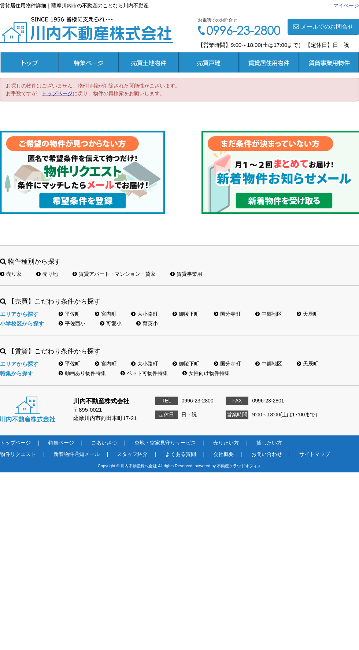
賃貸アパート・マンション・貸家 (114, 274)
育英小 (147, 323)
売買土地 (149, 62)
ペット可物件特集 (144, 373)
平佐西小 (72, 323)
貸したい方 (269, 443)
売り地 (47, 274)
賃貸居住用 (269, 62)
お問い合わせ (266, 454)
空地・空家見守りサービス (165, 443)
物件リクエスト (18, 454)
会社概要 (223, 454)
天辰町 (307, 314)
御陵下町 (186, 314)
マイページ (346, 5)
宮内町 (105, 314)
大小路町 (144, 314)
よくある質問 (180, 454)
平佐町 (69, 314)
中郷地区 (268, 314)
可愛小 (111, 323)
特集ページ (89, 62)
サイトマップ (314, 454)
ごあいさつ (104, 443)
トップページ (29, 62)
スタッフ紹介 (132, 454)
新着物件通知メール (76, 454)
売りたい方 (226, 443)
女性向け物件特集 (206, 373)
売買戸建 (209, 62)
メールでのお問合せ (323, 26)
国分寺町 (227, 314)
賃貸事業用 (329, 62)
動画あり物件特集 (82, 373)
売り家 (11, 274)
